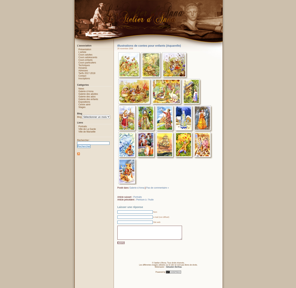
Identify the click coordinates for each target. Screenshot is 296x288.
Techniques (84, 65)
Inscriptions (84, 78)
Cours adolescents (88, 57)
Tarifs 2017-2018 (87, 73)
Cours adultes (85, 54)
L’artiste (82, 52)
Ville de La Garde (87, 129)
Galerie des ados (87, 96)
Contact (82, 76)
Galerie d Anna (136, 187)
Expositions (84, 102)
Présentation (85, 49)
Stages (82, 107)
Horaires (83, 68)
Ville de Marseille (87, 131)
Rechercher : (83, 140)
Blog (79, 117)
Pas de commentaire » (157, 187)
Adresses (83, 70)
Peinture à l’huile (145, 199)
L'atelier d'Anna (71, 2)
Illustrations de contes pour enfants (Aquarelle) (149, 45)
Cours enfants (86, 60)
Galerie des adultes (88, 94)
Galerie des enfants (88, 99)
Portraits (137, 197)
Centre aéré (84, 104)
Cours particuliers (87, 62)
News (81, 88)
